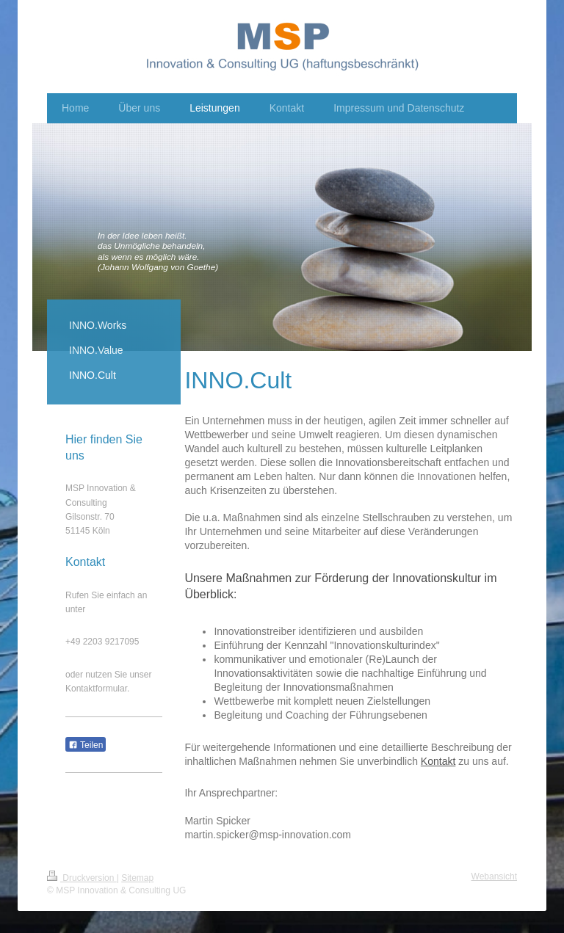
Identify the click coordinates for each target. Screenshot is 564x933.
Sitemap (137, 878)
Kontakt (438, 761)
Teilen (85, 745)
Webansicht (494, 876)
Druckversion (82, 878)
